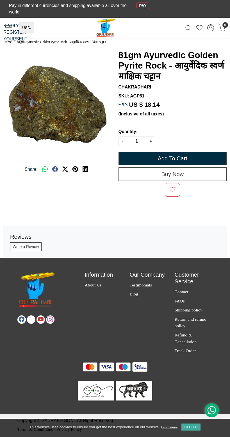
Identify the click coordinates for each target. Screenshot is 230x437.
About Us (93, 285)
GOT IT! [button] (191, 428)
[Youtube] (41, 319)
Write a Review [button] (26, 246)
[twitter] (65, 169)
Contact (181, 291)
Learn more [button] (169, 428)
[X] (31, 319)
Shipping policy (188, 310)
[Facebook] (21, 319)
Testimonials (140, 285)
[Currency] (26, 27)
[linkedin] (85, 169)
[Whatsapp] (45, 169)
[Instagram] (50, 319)
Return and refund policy (190, 322)
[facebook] (55, 169)
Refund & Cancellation (185, 338)
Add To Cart (172, 158)
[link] (188, 27)
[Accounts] (210, 27)
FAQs (179, 301)
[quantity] (137, 141)
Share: (31, 169)
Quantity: (128, 131)
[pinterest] (75, 169)
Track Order (185, 350)
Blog (133, 294)
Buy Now (172, 174)
